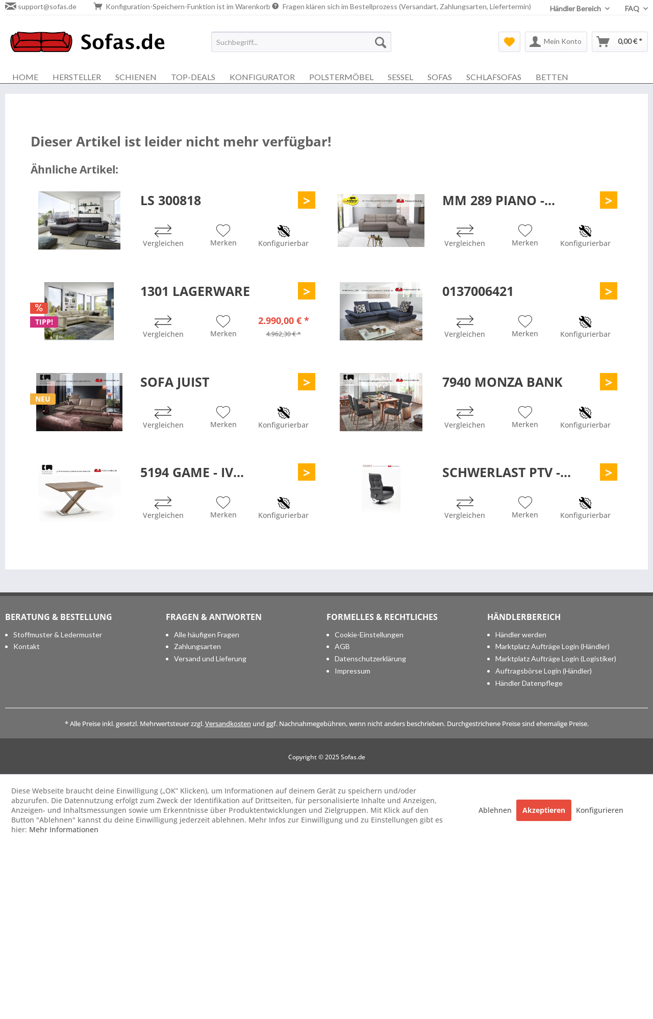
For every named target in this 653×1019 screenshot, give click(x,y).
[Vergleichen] (163, 237)
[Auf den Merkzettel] (223, 237)
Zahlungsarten (197, 646)
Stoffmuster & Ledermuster (57, 634)
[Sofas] (439, 76)
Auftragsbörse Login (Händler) (543, 670)
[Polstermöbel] (341, 76)
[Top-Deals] (193, 76)
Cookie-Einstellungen (369, 634)
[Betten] (552, 76)
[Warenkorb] (620, 42)
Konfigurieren (599, 810)
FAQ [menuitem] (633, 8)
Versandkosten (228, 723)
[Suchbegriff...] (301, 42)
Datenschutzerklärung (370, 658)
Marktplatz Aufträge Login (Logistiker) (555, 658)
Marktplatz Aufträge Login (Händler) (552, 646)
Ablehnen (496, 810)
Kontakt (26, 646)
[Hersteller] (76, 76)
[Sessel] (400, 76)
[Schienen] (136, 76)
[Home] (25, 76)
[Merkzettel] (509, 42)
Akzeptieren (543, 810)
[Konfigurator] (262, 76)
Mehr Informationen (63, 829)
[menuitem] (301, 42)
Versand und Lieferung (210, 658)
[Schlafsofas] (494, 76)
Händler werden (520, 634)
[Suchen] (380, 42)
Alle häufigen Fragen (206, 634)
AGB (342, 646)
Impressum (352, 670)
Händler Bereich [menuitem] (576, 8)
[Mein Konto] (556, 42)
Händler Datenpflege (529, 683)
